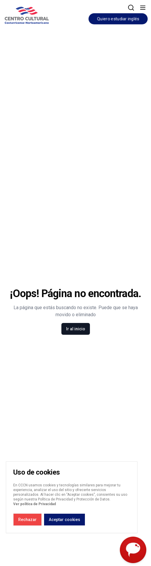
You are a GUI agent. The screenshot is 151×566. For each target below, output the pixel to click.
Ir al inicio (75, 328)
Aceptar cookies (64, 519)
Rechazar (27, 519)
